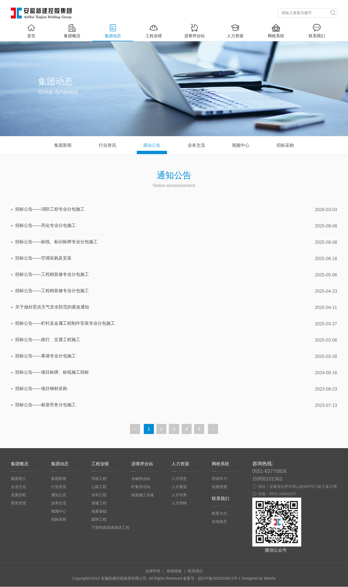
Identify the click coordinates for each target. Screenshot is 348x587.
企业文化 (18, 487)
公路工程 (99, 487)
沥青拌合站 (194, 31)
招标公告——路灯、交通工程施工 (47, 340)
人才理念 (179, 479)
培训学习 (219, 479)
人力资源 (235, 31)
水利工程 (99, 495)
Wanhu (270, 578)
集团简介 (18, 479)
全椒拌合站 (140, 479)
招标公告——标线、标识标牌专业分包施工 (56, 242)
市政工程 (99, 479)
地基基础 (99, 511)
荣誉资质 (18, 503)
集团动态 (113, 31)
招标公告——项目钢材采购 (41, 389)
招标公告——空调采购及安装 (43, 258)
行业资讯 (58, 487)
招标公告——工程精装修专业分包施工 (52, 275)
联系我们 (317, 31)
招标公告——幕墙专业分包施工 (45, 356)
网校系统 (276, 31)
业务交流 (58, 503)
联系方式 (219, 513)
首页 (31, 31)
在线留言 (219, 522)
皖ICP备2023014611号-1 (220, 578)
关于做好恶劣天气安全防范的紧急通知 (52, 307)
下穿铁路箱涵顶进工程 (110, 528)
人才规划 (179, 487)
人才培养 (179, 495)
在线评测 (219, 487)
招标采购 (58, 519)
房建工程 (99, 503)
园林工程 (99, 519)
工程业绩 (153, 31)
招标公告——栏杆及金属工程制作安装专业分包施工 (65, 323)
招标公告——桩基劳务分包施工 (45, 405)
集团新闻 (58, 479)
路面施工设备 (142, 495)
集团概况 (72, 31)
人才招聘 (179, 503)
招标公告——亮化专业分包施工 (45, 226)
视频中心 (58, 511)
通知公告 (58, 495)
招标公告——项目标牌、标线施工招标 (52, 372)
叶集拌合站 (140, 487)
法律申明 (152, 571)
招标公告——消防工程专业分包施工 (50, 209)
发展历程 (18, 495)
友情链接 (174, 571)
